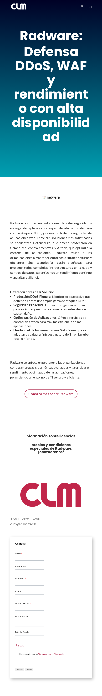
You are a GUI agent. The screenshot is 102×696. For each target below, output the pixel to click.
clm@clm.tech (23, 524)
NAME (18, 554)
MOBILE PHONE (23, 604)
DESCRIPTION (22, 616)
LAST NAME (21, 566)
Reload (20, 645)
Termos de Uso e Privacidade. (51, 654)
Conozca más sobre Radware (51, 394)
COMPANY (20, 579)
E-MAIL (19, 591)
